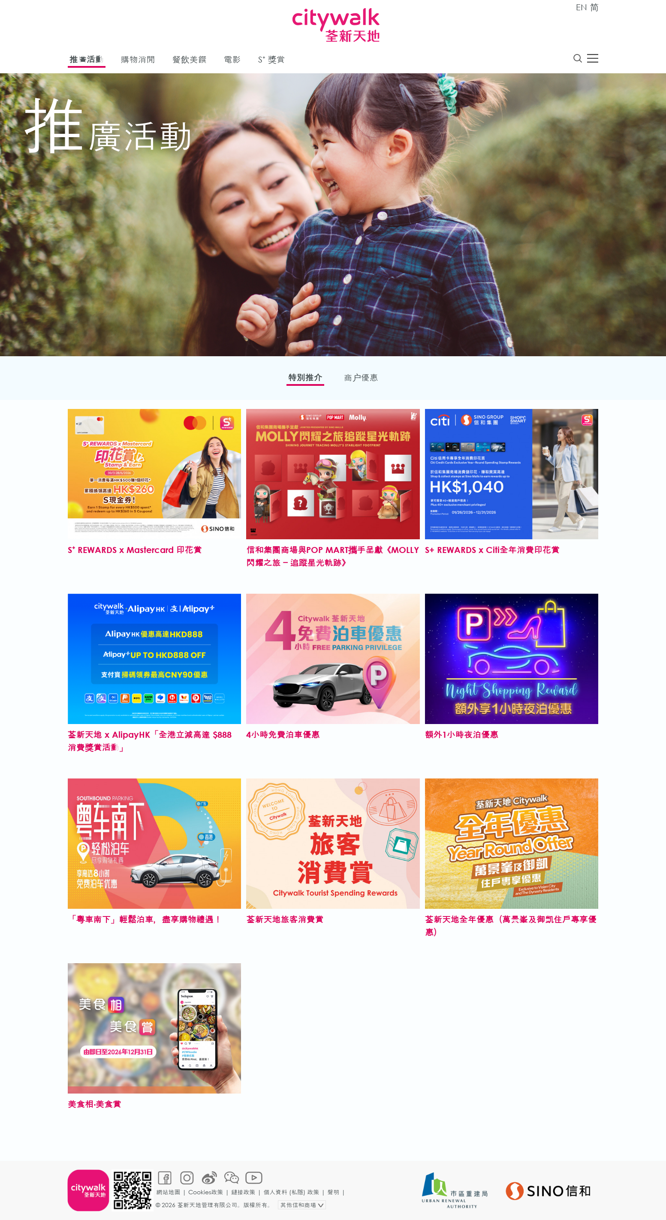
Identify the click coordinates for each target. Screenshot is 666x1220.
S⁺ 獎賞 (271, 59)
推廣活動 (86, 59)
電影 (232, 59)
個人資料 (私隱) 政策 (291, 1192)
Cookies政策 (205, 1192)
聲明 (333, 1192)
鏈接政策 (243, 1192)
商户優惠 (361, 377)
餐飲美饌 (189, 59)
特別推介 (305, 377)
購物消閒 (138, 59)
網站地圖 (168, 1192)
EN (581, 7)
